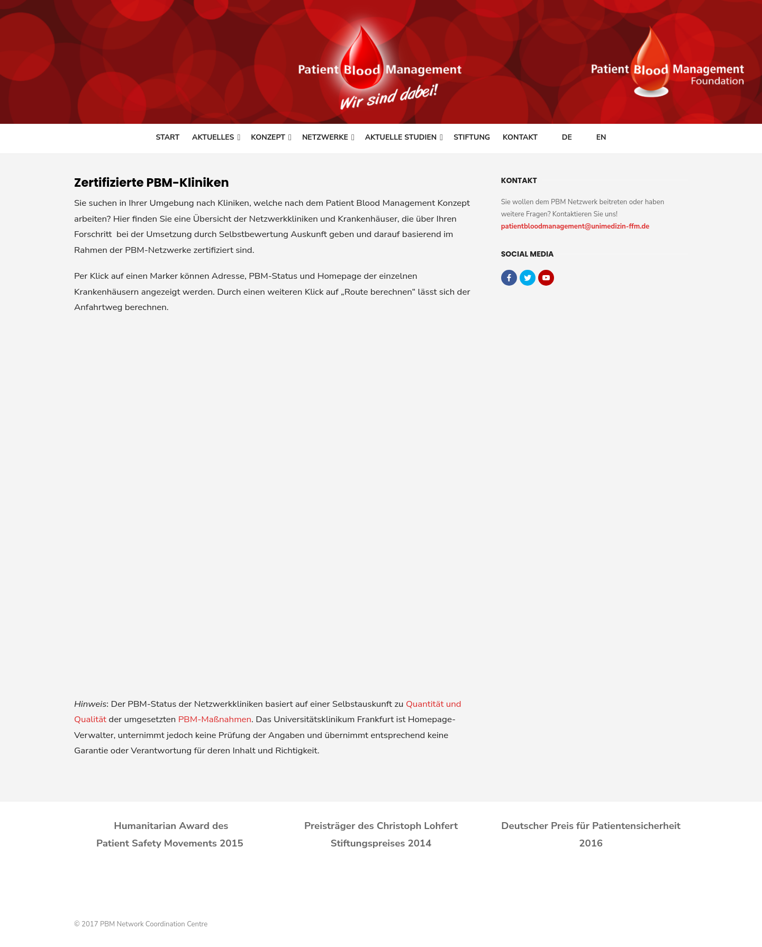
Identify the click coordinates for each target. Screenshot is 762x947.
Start (167, 137)
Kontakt (520, 137)
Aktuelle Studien (401, 137)
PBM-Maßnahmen (214, 719)
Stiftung (471, 137)
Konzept (268, 137)
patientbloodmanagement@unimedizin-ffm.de (575, 226)
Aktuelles (213, 137)
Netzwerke (325, 137)
